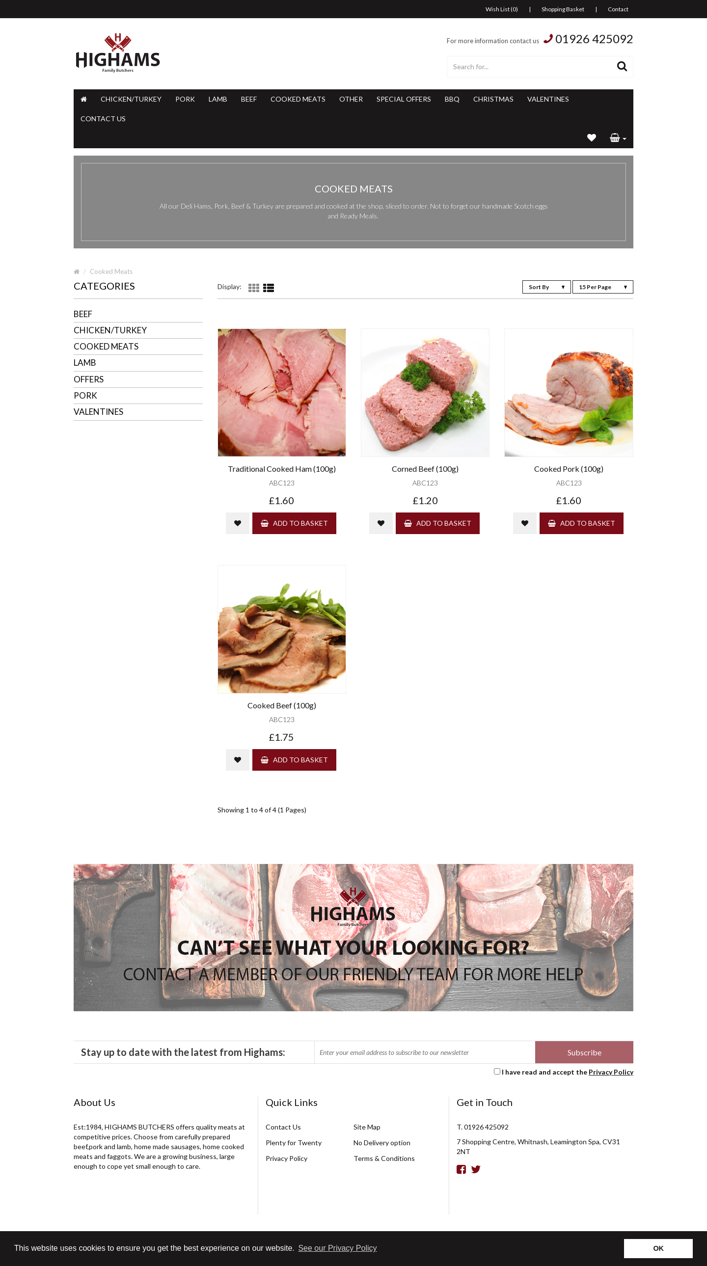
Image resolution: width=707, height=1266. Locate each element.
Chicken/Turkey (131, 99)
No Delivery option (382, 1142)
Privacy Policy (611, 1072)
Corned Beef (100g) (425, 468)
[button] (618, 138)
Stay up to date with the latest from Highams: (183, 1052)
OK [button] (658, 1248)
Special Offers (404, 99)
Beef (249, 99)
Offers (89, 379)
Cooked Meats (298, 99)
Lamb (218, 99)
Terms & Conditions (384, 1158)
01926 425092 (594, 38)
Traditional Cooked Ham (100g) (282, 468)
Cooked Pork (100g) (568, 468)
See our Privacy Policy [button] (337, 1248)
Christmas (493, 99)
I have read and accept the (567, 1072)
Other (351, 99)
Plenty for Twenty (294, 1142)
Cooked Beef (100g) (281, 705)
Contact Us (103, 118)
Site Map (367, 1127)
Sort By (547, 287)
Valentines (548, 99)
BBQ (452, 99)
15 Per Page (603, 287)
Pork (185, 99)
